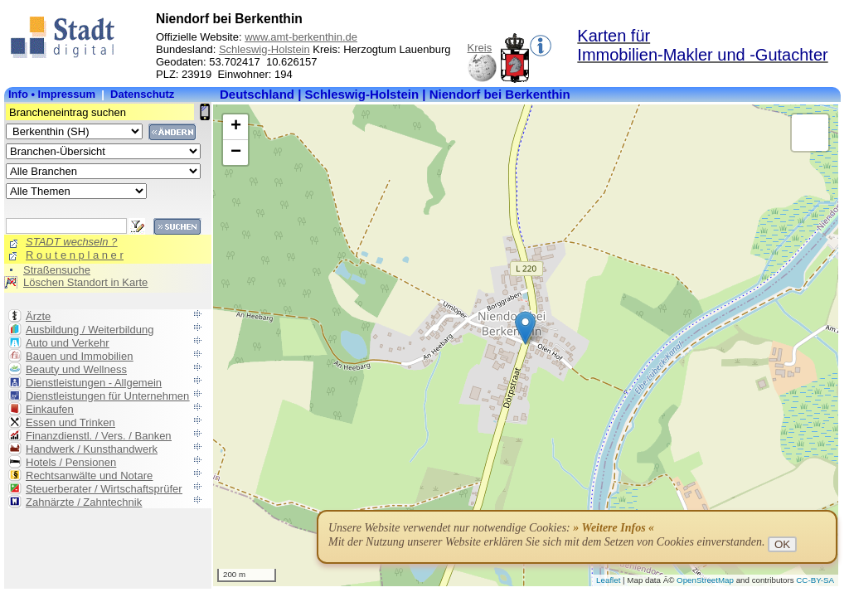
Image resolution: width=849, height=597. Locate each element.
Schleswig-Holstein (264, 49)
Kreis (480, 47)
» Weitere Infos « (613, 528)
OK (782, 544)
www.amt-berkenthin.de (301, 37)
